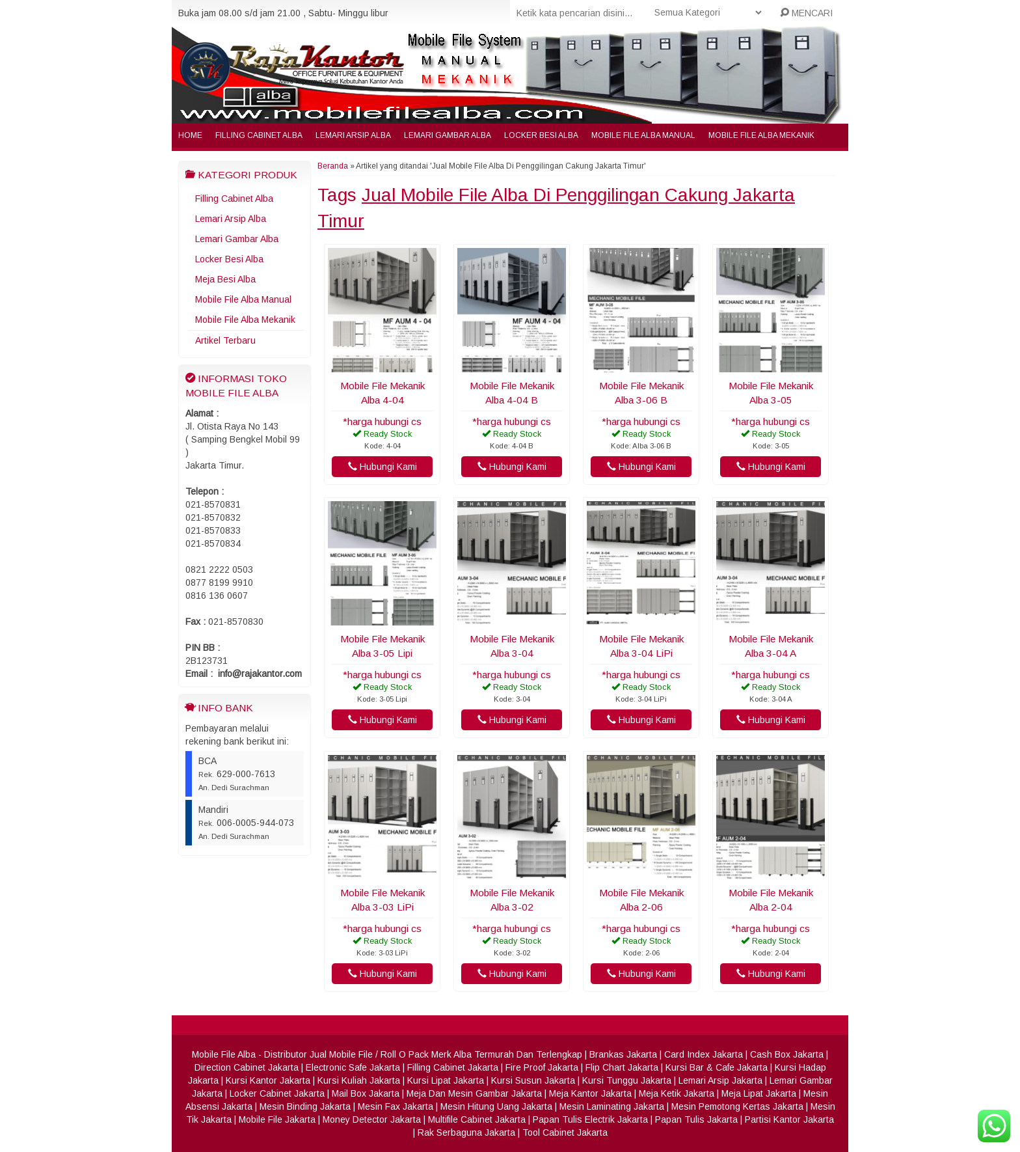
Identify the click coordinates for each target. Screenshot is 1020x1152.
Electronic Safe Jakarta (353, 1067)
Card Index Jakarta (703, 1054)
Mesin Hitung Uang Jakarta (496, 1106)
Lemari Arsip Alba (353, 135)
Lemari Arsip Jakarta (720, 1080)
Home (190, 135)
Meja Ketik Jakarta (676, 1093)
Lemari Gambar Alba (447, 135)
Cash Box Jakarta (787, 1054)
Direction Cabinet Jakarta (247, 1067)
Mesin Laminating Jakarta (611, 1106)
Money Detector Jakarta (372, 1119)
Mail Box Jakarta (365, 1093)
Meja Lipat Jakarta (758, 1093)
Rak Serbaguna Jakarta (466, 1132)
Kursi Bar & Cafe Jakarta (716, 1067)
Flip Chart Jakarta (621, 1067)
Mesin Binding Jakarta (305, 1106)
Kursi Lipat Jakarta (445, 1080)
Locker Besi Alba (541, 135)
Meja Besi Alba (225, 279)
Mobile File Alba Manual (643, 135)
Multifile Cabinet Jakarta (477, 1119)
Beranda (332, 166)
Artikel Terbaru (225, 340)
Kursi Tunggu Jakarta (626, 1080)
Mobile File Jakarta (277, 1119)
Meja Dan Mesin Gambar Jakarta (474, 1093)
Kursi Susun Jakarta (533, 1080)
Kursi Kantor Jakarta (268, 1080)
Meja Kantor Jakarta (590, 1093)
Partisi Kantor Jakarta (789, 1119)
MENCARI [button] (806, 13)
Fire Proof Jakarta (541, 1067)
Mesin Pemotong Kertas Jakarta (737, 1106)
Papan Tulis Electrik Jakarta (590, 1119)
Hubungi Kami (382, 466)
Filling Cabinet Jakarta (452, 1067)
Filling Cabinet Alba (258, 135)
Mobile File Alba (224, 1054)
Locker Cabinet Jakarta (277, 1093)
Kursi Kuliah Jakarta (358, 1080)
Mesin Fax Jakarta (395, 1106)
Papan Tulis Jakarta (696, 1119)
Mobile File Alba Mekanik (761, 135)
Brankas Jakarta (623, 1054)
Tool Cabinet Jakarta (565, 1132)
